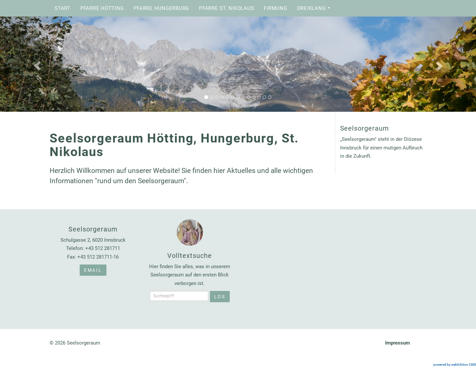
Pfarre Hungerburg (161, 8)
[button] (35, 64)
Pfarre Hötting (102, 8)
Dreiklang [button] (315, 10)
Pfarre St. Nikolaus (226, 8)
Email (93, 270)
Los (219, 296)
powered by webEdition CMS (454, 364)
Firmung (275, 8)
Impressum (397, 343)
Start (62, 8)
